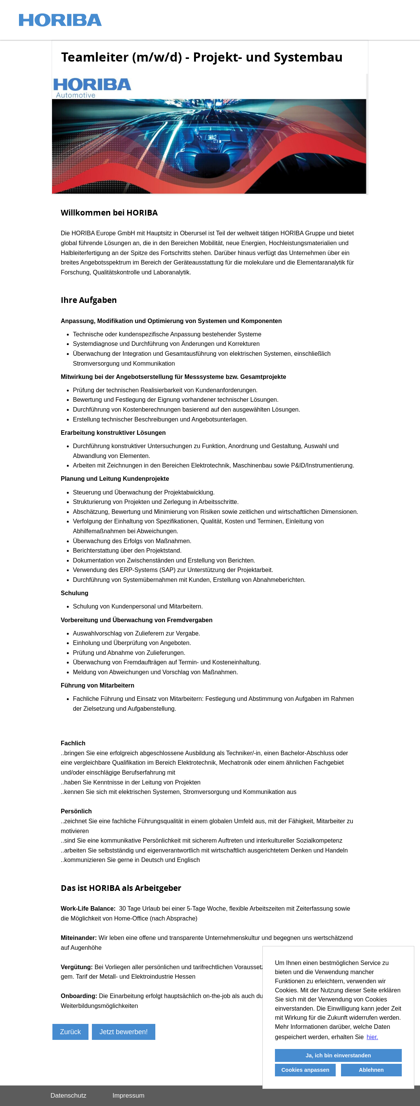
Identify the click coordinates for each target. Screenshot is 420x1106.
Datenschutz (69, 1095)
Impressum (128, 1095)
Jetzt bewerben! (123, 1032)
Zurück (70, 1032)
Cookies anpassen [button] (305, 1070)
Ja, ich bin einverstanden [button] (338, 1055)
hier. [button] (372, 1037)
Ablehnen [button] (371, 1070)
